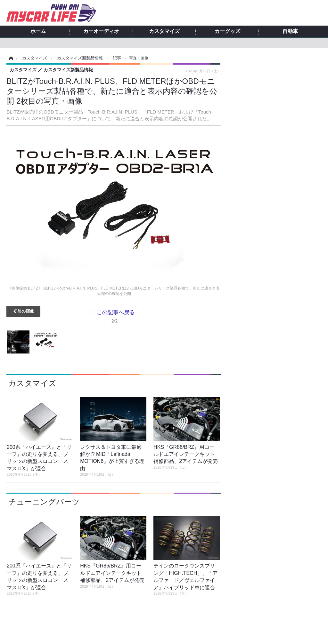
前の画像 (25, 311)
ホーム (38, 31)
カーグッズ (227, 31)
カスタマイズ (164, 31)
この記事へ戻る (116, 317)
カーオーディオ (101, 31)
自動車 (290, 31)
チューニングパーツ (44, 501)
